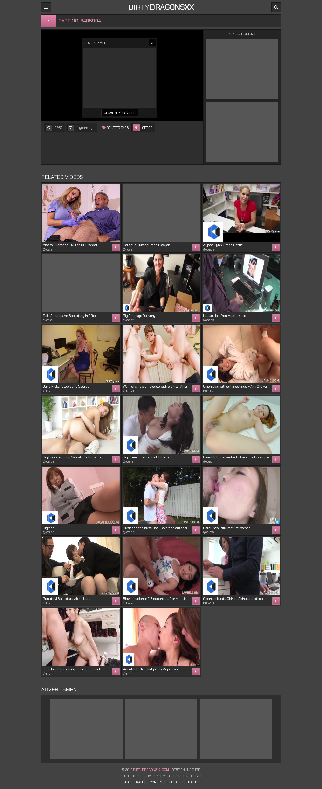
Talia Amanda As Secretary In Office (70, 316)
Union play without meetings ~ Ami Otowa (235, 386)
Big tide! (49, 528)
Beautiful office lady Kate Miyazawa (150, 669)
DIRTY (161, 7)
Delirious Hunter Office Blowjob (146, 245)
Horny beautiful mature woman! (227, 528)
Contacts (190, 782)
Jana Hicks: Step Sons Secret (66, 386)
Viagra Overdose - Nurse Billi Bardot (70, 245)
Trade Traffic (135, 782)
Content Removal (164, 782)
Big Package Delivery (139, 316)
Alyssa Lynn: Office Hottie (223, 245)
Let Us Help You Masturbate (224, 316)
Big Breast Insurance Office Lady (148, 457)
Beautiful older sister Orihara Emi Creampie (236, 457)
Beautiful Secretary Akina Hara (66, 598)
